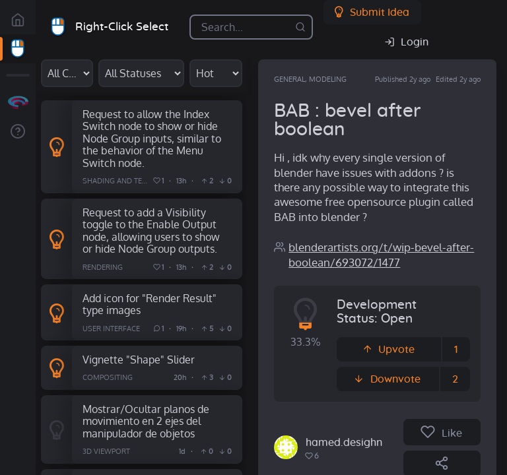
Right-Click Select (121, 26)
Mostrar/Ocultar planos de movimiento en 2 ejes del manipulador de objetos (146, 420)
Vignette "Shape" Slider (139, 359)
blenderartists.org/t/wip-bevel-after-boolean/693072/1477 (381, 254)
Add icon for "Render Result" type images (150, 304)
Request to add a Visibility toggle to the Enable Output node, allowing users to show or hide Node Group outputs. (151, 230)
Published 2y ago (402, 79)
